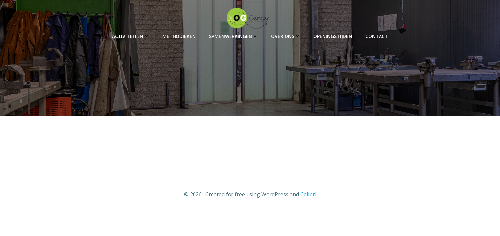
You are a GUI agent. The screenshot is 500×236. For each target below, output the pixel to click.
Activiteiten (130, 36)
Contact (376, 36)
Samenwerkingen (233, 36)
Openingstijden (332, 36)
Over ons (285, 36)
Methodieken (179, 36)
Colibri (308, 194)
